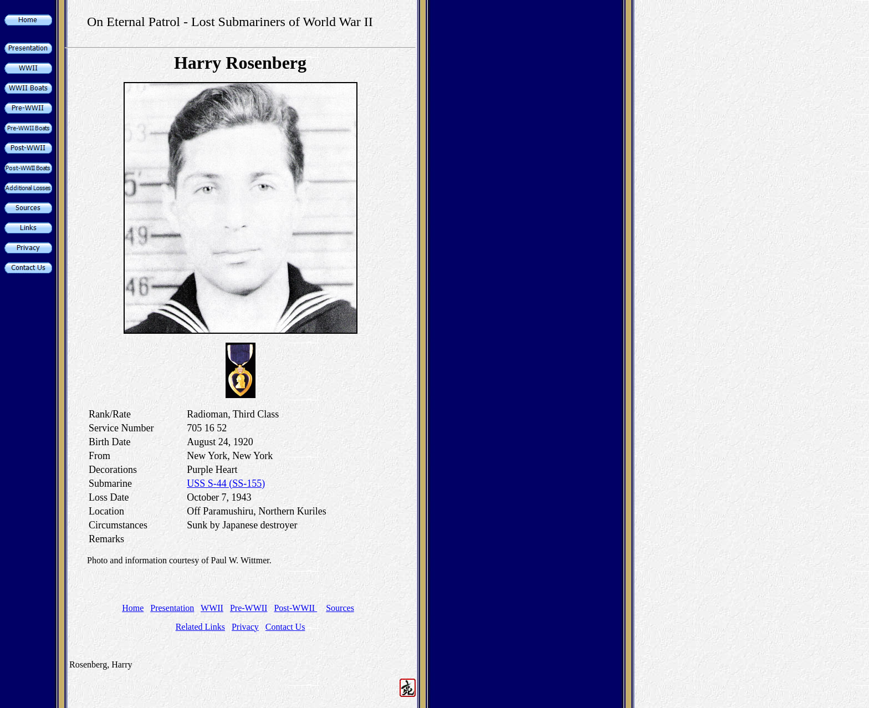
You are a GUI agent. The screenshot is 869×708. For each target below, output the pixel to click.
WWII (212, 608)
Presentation (172, 608)
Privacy (245, 626)
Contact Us (285, 626)
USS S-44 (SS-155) (226, 483)
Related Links (200, 626)
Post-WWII (295, 608)
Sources (340, 608)
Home (133, 608)
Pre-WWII (249, 608)
